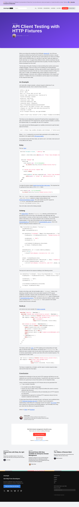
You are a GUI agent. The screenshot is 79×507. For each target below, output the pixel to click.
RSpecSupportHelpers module (26, 202)
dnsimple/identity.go (24, 224)
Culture (59, 8)
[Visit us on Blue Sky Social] (15, 496)
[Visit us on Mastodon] (21, 496)
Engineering (47, 8)
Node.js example (41, 313)
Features (40, 8)
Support (55, 482)
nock (32, 353)
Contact (55, 484)
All (36, 8)
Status (55, 486)
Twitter (25, 414)
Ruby (25, 149)
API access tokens (39, 137)
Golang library (25, 215)
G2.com (43, 445)
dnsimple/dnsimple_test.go (26, 302)
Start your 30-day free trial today (12, 491)
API (54, 488)
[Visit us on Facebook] (18, 496)
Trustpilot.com (37, 445)
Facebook (32, 414)
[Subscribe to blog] (74, 495)
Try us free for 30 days (39, 439)
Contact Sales (71, 8)
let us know (53, 408)
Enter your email (57, 493)
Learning (53, 8)
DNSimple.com (57, 480)
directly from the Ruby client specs (41, 187)
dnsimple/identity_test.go (45, 224)
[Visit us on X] (4, 496)
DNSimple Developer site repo (29, 406)
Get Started (65, 8)
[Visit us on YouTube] (8, 496)
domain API (46, 53)
